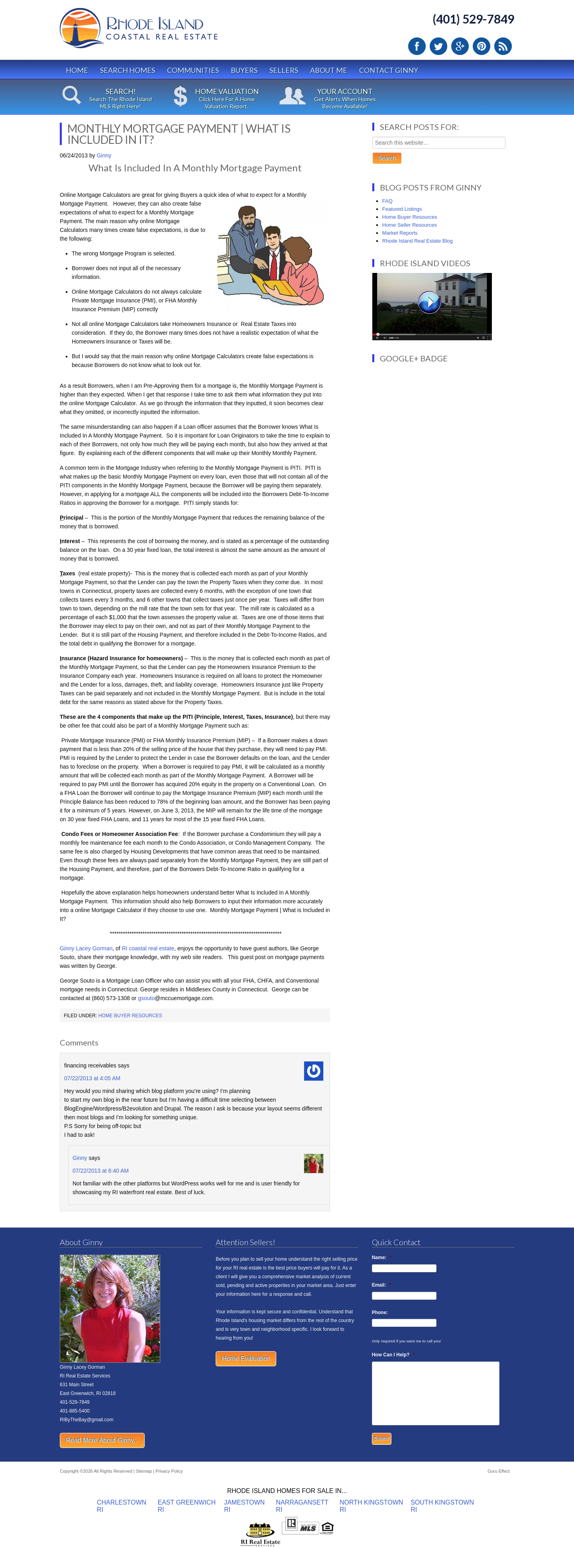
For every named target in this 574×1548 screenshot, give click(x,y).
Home (77, 70)
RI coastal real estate (148, 948)
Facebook (417, 46)
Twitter (438, 46)
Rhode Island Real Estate (155, 31)
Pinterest (481, 46)
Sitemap (144, 1471)
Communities (193, 70)
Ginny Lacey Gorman (86, 948)
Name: (381, 1257)
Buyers (244, 70)
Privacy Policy (169, 1471)
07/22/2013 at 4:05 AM (92, 1078)
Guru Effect (498, 1471)
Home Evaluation (246, 1358)
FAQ (387, 201)
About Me (328, 70)
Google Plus (460, 46)
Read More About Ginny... (102, 1440)
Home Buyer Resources (130, 1015)
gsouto (146, 998)
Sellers (283, 70)
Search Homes (127, 70)
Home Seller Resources (409, 225)
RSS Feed (503, 46)
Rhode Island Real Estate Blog (417, 241)
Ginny (80, 1158)
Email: (381, 1285)
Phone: (380, 1312)
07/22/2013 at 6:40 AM (101, 1170)
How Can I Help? (393, 1355)
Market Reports (400, 233)
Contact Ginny (388, 70)
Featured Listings (402, 209)
